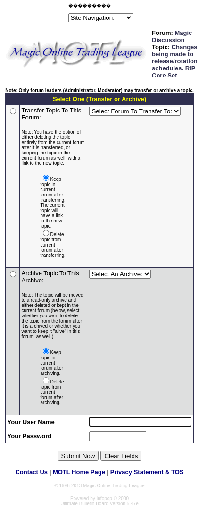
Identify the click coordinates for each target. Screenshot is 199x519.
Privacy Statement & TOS (147, 472)
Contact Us (31, 472)
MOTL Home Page (79, 472)
